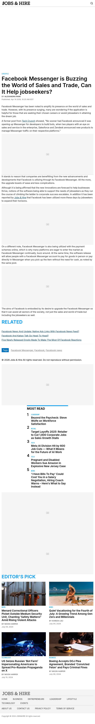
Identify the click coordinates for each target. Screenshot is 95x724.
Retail (33, 429)
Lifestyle (5, 74)
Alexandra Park (13, 96)
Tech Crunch (28, 121)
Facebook (39, 350)
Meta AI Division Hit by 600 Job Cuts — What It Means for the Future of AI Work (48, 449)
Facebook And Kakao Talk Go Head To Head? (25, 335)
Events (24, 703)
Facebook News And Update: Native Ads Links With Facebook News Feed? (40, 331)
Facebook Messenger (22, 350)
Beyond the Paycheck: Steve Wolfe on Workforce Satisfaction (49, 421)
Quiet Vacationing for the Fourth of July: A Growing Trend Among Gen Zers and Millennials (71, 614)
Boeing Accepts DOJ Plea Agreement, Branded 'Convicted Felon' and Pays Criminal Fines (69, 664)
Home (4, 699)
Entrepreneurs (36, 699)
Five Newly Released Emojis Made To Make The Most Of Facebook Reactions (41, 340)
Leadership (35, 414)
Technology (6, 658)
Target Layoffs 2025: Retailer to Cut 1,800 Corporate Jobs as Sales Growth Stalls (49, 435)
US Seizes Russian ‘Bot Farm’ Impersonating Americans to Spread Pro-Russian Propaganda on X (22, 666)
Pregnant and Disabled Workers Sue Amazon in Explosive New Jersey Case (48, 463)
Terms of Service (65, 708)
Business (52, 658)
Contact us (23, 708)
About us (6, 708)
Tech (33, 443)
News (33, 471)
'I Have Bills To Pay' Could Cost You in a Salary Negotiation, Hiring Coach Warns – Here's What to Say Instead (48, 480)
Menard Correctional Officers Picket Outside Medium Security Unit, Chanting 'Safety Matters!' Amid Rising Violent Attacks (22, 615)
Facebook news (54, 350)
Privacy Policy (43, 708)
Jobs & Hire (20, 197)
